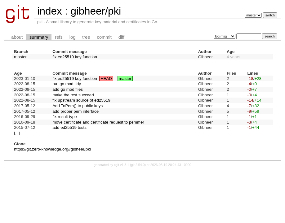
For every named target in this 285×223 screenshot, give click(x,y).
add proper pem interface (75, 111)
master (20, 57)
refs (58, 37)
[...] (17, 133)
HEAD (106, 78)
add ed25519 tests (69, 127)
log (72, 37)
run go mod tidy (66, 83)
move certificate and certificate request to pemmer (98, 122)
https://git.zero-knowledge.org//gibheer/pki (52, 149)
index (49, 11)
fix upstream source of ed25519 (81, 100)
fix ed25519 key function (74, 57)
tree (86, 37)
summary (38, 37)
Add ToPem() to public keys (77, 105)
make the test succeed (73, 95)
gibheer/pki (95, 11)
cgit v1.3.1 (121, 165)
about (17, 37)
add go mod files (67, 89)
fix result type (64, 116)
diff (121, 37)
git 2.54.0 (138, 165)
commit (104, 37)
